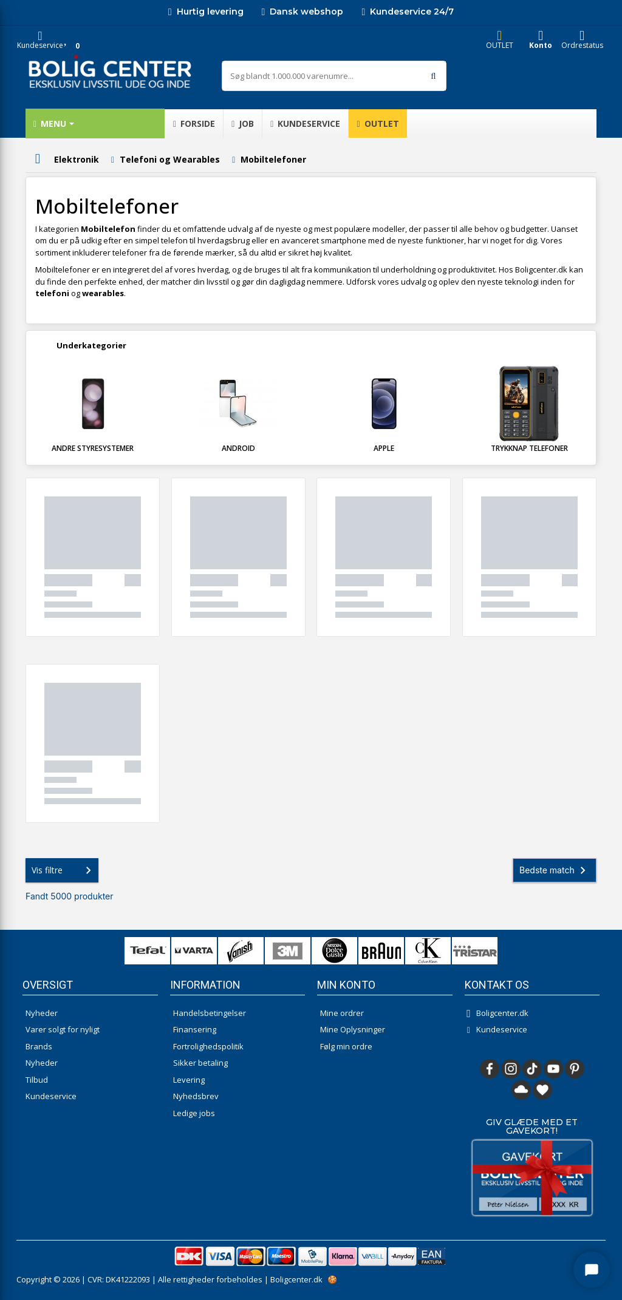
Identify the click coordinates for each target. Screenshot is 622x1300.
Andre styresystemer (93, 448)
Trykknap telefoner (529, 448)
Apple (384, 448)
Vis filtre (64, 870)
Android (238, 448)
